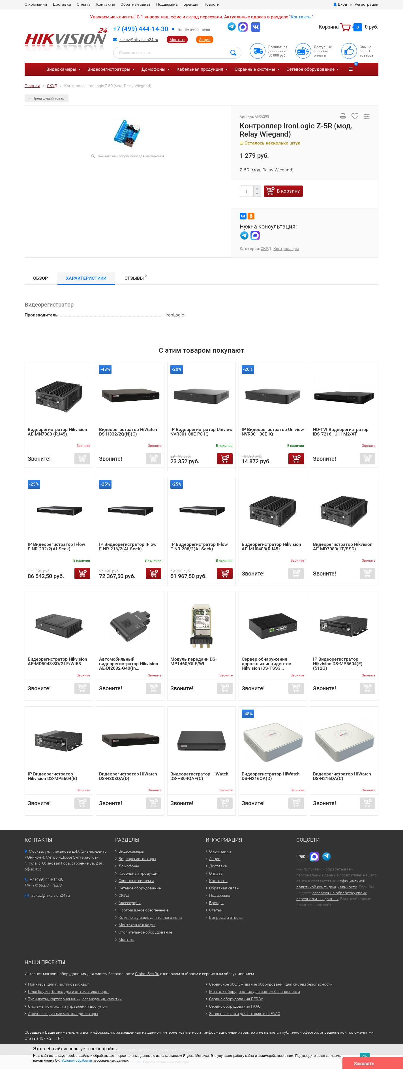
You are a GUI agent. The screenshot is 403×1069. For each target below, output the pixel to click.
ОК (364, 1057)
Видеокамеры (61, 69)
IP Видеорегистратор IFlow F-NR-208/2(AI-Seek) (199, 546)
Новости (211, 4)
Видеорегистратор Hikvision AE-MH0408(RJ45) (271, 546)
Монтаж (177, 39)
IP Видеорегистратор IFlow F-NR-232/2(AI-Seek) (56, 546)
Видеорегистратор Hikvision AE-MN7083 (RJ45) (57, 432)
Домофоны (153, 69)
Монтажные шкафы (137, 925)
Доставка (62, 4)
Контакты (105, 4)
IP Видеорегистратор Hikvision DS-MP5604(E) (52, 776)
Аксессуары (130, 902)
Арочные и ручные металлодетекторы (63, 1013)
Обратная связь (136, 4)
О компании (36, 4)
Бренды (190, 4)
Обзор (40, 278)
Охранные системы (255, 69)
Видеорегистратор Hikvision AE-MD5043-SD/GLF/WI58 (57, 661)
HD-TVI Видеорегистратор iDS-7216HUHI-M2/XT (340, 432)
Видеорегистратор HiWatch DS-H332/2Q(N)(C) (128, 432)
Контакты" (302, 17)
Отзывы (136, 277)
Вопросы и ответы (226, 917)
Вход (340, 4)
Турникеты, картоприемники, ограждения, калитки (75, 999)
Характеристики (86, 278)
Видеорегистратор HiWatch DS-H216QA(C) (342, 776)
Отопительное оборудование (145, 932)
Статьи (215, 910)
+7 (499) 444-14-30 (140, 29)
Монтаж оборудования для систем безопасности (254, 991)
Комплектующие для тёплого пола (150, 917)
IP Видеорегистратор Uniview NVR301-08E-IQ (273, 432)
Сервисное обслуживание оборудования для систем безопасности (271, 984)
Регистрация (366, 4)
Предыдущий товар (46, 98)
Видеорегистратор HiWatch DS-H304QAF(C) (199, 776)
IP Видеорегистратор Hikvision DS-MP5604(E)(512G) (338, 663)
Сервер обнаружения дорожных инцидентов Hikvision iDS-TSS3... (266, 663)
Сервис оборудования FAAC (235, 1006)
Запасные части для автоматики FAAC (244, 1013)
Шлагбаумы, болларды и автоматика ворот (68, 991)
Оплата (84, 4)
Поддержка (167, 4)
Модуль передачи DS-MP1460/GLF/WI (193, 661)
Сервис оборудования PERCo (236, 999)
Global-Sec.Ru (147, 973)
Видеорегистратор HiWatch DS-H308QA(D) (128, 776)
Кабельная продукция (200, 69)
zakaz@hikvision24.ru (138, 39)
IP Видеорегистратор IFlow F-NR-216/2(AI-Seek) (128, 546)
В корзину (288, 191)
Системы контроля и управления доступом (68, 1006)
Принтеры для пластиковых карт (58, 984)
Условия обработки (76, 1060)
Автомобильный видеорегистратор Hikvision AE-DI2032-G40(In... (128, 663)
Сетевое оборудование (310, 69)
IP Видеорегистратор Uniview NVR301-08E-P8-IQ (201, 432)
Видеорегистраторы (108, 69)
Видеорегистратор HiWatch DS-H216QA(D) (271, 776)
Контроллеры (286, 248)
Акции (205, 39)
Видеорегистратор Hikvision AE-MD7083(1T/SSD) (342, 546)
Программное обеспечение (143, 910)
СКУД (266, 248)
